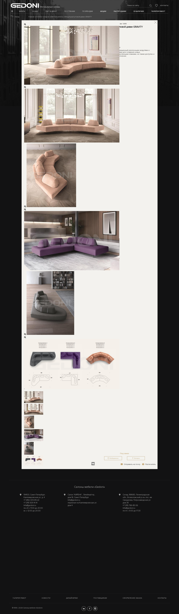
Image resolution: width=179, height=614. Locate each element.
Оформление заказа (132, 598)
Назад (17, 17)
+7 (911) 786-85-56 (130, 505)
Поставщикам (100, 598)
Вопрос (137, 458)
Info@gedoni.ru (30, 505)
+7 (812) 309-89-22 (31, 500)
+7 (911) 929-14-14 (30, 503)
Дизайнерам (72, 598)
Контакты (164, 5)
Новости (46, 598)
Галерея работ (19, 598)
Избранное (114, 458)
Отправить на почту (132, 464)
